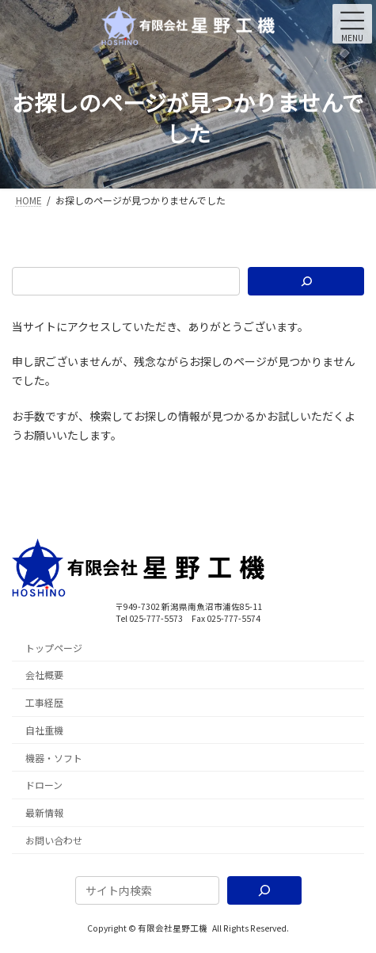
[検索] (306, 281)
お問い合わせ (53, 841)
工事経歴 (44, 703)
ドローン (44, 785)
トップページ (53, 647)
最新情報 (44, 813)
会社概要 (44, 675)
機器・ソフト (53, 757)
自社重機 (44, 730)
